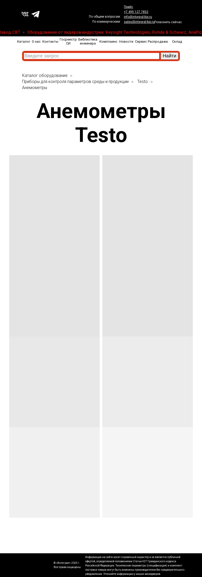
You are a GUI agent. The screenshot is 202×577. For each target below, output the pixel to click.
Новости (126, 41)
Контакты (50, 41)
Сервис (141, 41)
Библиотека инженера (87, 41)
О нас (36, 41)
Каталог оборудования (44, 75)
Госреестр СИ (68, 41)
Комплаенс (108, 41)
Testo (142, 81)
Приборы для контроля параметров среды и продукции (75, 81)
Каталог (23, 41)
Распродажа (158, 41)
